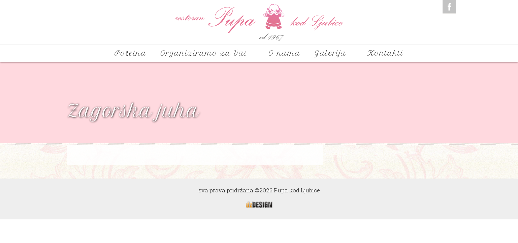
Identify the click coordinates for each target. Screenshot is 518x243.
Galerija (333, 53)
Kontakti (385, 53)
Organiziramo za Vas (207, 53)
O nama (284, 53)
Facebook (449, 7)
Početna (131, 53)
